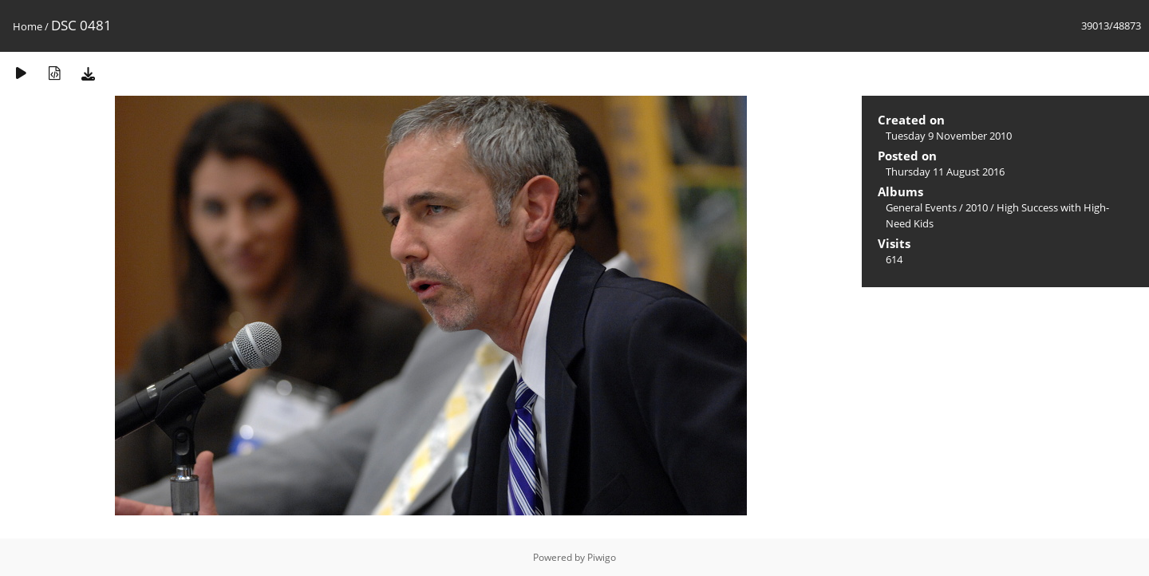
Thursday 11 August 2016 (945, 171)
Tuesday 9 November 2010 (949, 135)
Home (27, 26)
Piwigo (601, 557)
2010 (976, 207)
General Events (921, 207)
